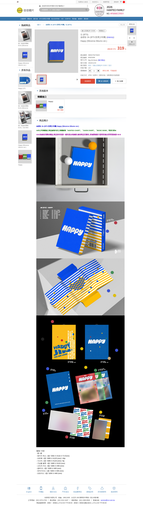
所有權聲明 (102, 492)
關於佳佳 (53, 492)
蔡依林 (86, 19)
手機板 (41, 492)
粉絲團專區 (77, 492)
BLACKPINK (55, 19)
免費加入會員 (83, 2)
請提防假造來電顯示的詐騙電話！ (52, 6)
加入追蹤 (119, 81)
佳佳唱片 (22, 2)
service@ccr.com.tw (108, 500)
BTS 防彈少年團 (44, 19)
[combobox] (45, 10)
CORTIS (67, 19)
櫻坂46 (29, 19)
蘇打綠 (35, 19)
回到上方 (131, 43)
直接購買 (88, 81)
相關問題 (106, 2)
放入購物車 (103, 81)
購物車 (119, 2)
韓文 (90, 65)
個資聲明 (114, 492)
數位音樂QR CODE (100, 65)
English (29, 492)
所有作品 (110, 37)
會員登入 (95, 2)
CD (41, 25)
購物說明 (89, 492)
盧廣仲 (80, 19)
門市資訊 (65, 492)
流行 (110, 65)
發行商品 (101, 60)
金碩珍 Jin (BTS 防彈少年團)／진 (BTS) (59, 25)
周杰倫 (74, 19)
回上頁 (122, 25)
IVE (62, 19)
